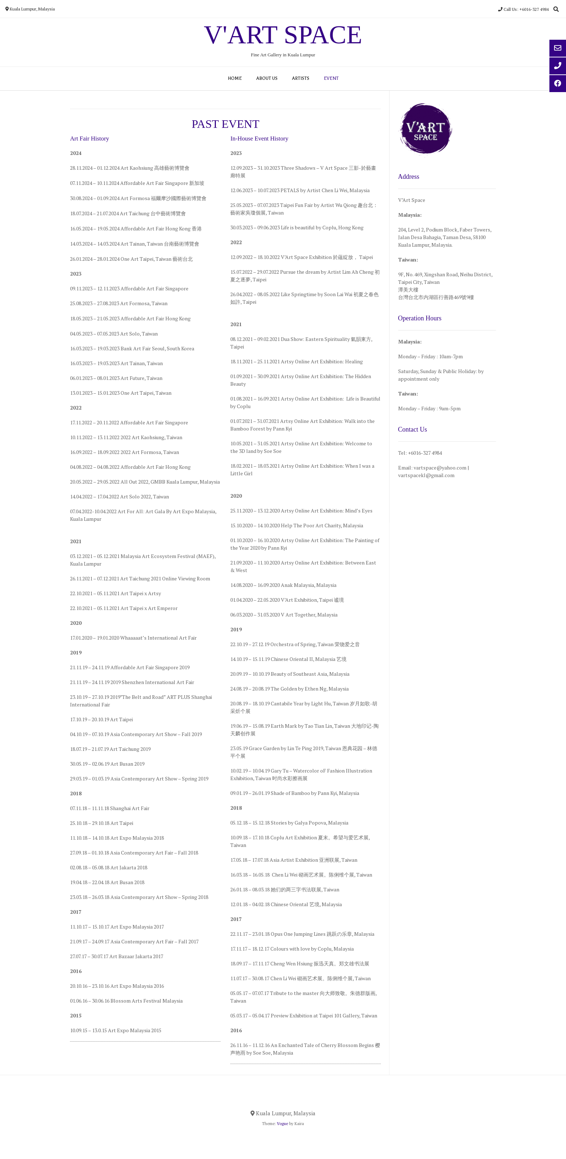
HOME (235, 78)
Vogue (282, 1123)
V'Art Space (283, 35)
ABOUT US (267, 78)
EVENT (331, 78)
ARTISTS (300, 78)
